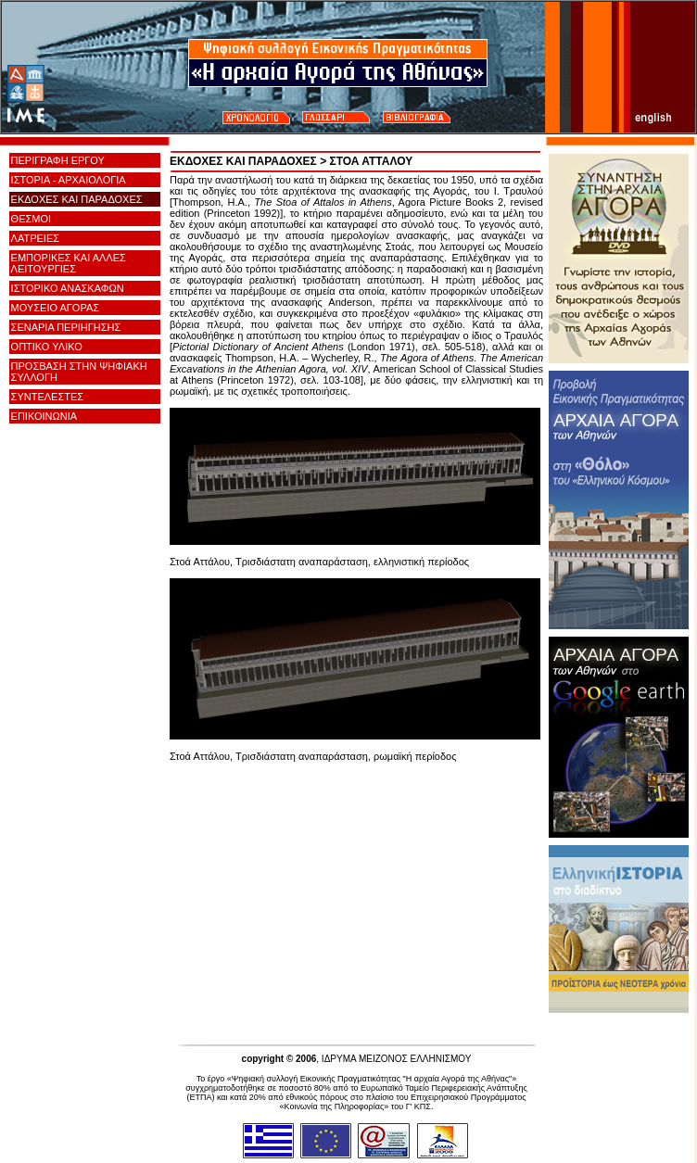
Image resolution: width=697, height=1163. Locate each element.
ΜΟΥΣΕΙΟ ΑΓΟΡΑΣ (55, 307)
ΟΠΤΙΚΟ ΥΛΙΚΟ (46, 346)
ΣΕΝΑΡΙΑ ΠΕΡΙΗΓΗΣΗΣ (66, 327)
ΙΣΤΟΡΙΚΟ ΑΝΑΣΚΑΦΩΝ (67, 288)
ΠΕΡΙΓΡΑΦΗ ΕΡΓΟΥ (58, 160)
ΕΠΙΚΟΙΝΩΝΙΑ (44, 416)
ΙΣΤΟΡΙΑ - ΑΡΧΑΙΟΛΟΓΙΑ (68, 179)
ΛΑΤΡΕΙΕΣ (35, 238)
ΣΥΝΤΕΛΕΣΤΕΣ (47, 396)
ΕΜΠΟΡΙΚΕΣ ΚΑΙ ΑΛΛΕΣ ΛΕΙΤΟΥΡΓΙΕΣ (68, 263)
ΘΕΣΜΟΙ (31, 218)
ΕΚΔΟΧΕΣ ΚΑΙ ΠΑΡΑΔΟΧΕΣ (77, 199)
